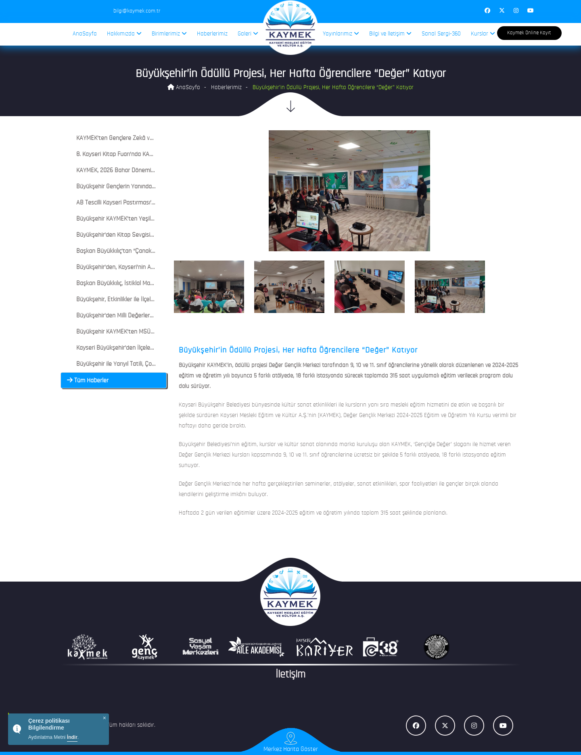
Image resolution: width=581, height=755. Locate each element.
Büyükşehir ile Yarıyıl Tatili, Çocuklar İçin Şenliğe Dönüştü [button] (144, 364)
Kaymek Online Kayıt (529, 32)
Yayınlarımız (341, 33)
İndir (72, 737)
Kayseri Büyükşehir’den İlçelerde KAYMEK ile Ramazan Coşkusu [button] (152, 348)
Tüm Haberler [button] (88, 381)
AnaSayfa (85, 34)
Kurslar (483, 33)
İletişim (290, 674)
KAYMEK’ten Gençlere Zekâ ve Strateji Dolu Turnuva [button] (138, 138)
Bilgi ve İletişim (390, 33)
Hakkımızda (124, 33)
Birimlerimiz (169, 33)
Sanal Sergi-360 (441, 34)
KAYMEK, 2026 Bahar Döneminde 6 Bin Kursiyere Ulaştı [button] (142, 170)
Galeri (248, 33)
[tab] (114, 138)
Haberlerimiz (212, 34)
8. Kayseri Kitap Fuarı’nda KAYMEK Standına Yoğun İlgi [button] (141, 154)
